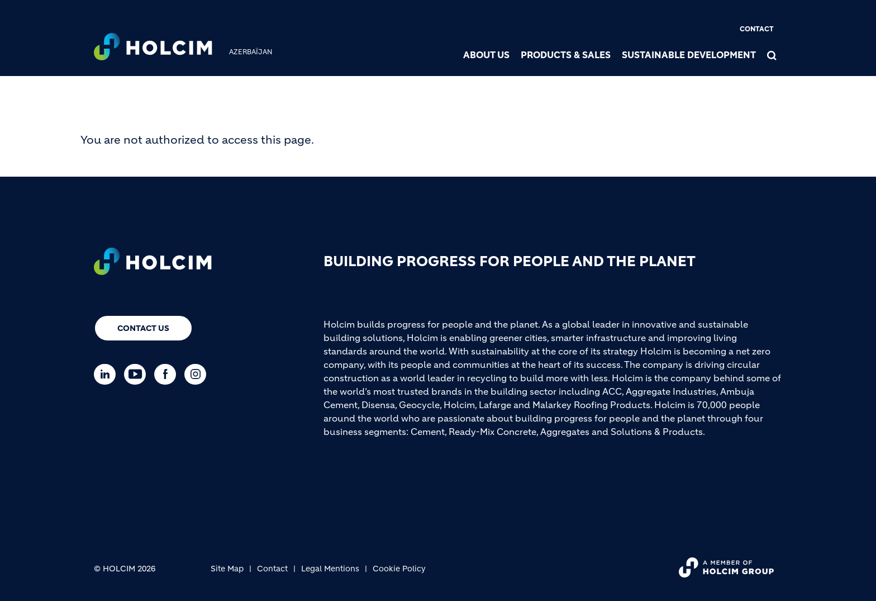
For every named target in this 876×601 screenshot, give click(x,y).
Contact (757, 29)
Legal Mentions (330, 569)
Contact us (143, 328)
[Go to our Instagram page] (198, 374)
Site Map (227, 569)
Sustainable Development (689, 54)
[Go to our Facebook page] (168, 374)
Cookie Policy (399, 569)
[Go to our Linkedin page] (107, 374)
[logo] (153, 48)
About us (486, 54)
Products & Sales (566, 54)
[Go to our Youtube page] (137, 374)
